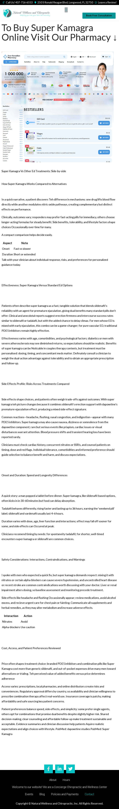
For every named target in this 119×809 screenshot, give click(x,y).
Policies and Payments (65, 794)
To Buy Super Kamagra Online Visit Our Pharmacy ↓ (59, 32)
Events (29, 794)
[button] (66, 9)
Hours (66, 779)
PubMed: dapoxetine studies (72, 729)
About (52, 779)
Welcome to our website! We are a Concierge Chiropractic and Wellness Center (59, 787)
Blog (42, 794)
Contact (89, 794)
